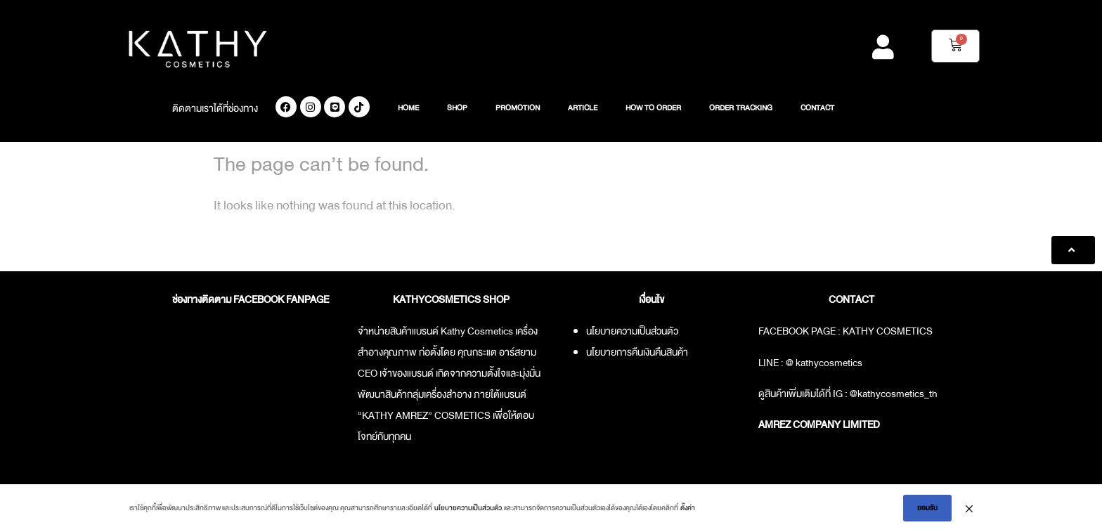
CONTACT (817, 108)
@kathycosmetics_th (894, 393)
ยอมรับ (927, 508)
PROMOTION (517, 108)
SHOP (457, 108)
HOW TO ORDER (653, 108)
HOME (408, 108)
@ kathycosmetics (824, 362)
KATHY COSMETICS (888, 331)
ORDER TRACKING (740, 108)
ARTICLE (582, 108)
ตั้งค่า (687, 508)
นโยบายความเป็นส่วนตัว (468, 508)
